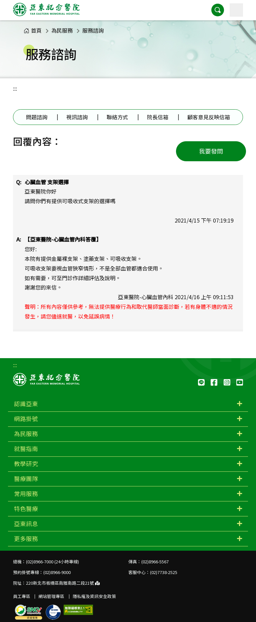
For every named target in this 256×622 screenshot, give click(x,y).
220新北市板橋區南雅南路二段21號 (63, 583)
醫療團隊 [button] (26, 478)
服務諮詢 (93, 30)
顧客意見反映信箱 (208, 117)
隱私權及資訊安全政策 (94, 596)
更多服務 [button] (26, 538)
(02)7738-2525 (163, 572)
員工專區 (21, 596)
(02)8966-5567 (155, 561)
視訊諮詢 (77, 117)
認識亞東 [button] (26, 403)
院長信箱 (157, 117)
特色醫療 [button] (26, 508)
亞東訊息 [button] (26, 523)
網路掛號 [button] (26, 418)
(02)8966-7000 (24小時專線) (52, 561)
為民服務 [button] (26, 433)
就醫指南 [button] (26, 448)
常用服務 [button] (26, 493)
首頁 (33, 30)
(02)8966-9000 (57, 572)
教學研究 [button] (26, 463)
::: (15, 88)
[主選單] (236, 10)
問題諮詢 (36, 117)
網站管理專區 (51, 596)
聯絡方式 (117, 117)
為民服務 (62, 30)
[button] (217, 10)
